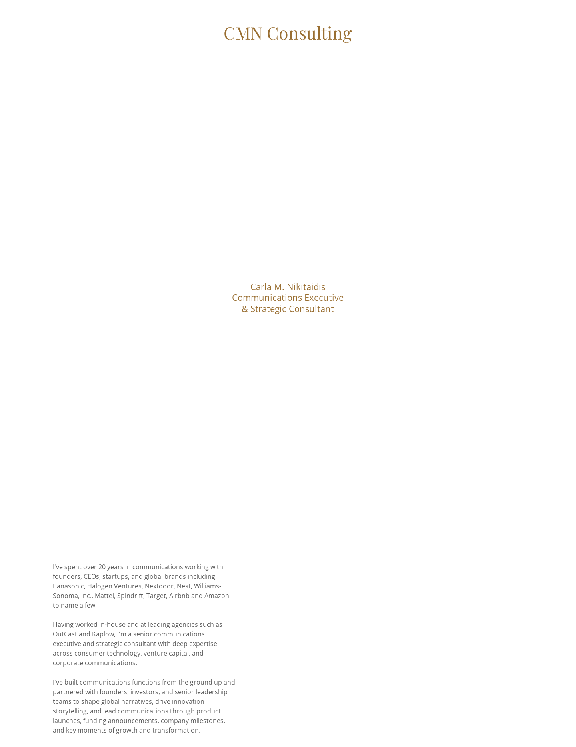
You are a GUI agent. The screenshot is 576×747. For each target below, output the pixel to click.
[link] (288, 37)
